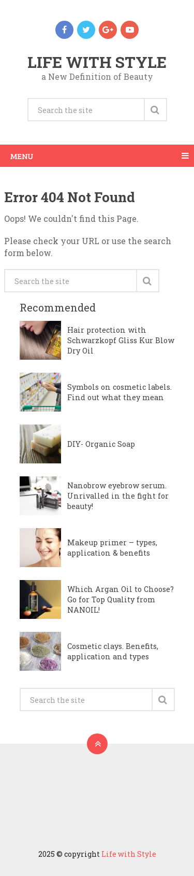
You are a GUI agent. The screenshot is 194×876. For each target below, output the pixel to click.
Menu (21, 155)
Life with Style (97, 62)
